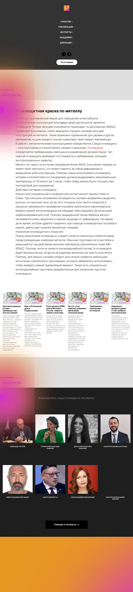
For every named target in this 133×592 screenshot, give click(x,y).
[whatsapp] (69, 54)
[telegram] (64, 54)
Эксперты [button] (65, 32)
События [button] (66, 21)
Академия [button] (66, 37)
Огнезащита (95, 147)
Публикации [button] (65, 27)
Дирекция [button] (66, 43)
